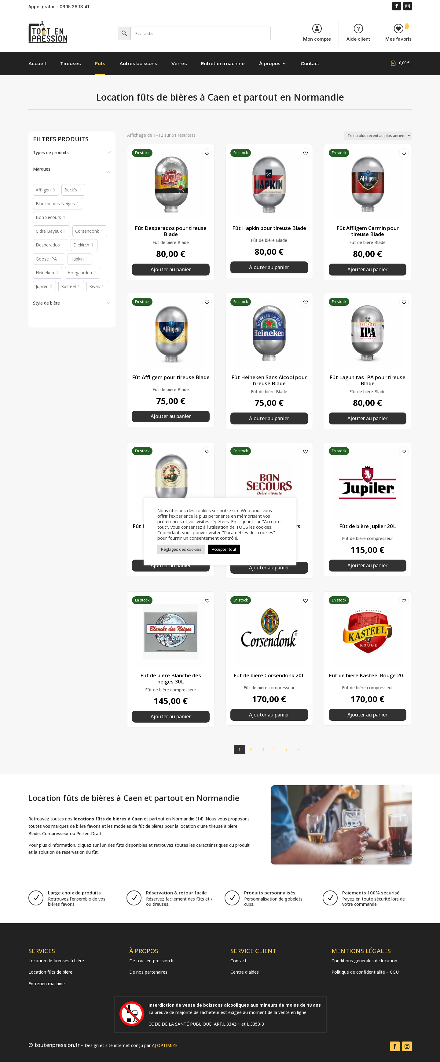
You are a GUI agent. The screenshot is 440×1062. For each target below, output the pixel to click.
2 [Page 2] (251, 749)
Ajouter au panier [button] (171, 269)
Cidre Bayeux (49, 231)
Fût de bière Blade (170, 242)
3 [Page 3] (263, 749)
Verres (179, 63)
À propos (269, 63)
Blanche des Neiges (55, 203)
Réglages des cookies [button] (181, 549)
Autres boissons (138, 63)
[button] (205, 151)
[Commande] (378, 135)
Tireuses (70, 63)
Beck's (70, 190)
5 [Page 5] (286, 749)
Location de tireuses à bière (56, 961)
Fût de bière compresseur (367, 538)
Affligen (43, 190)
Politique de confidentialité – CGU (365, 972)
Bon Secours (48, 217)
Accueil (37, 63)
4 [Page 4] (274, 749)
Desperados (48, 245)
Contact (310, 63)
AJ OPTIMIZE (165, 1045)
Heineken (45, 273)
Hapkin (77, 259)
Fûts (100, 63)
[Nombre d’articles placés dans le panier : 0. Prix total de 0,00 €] (399, 63)
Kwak (94, 286)
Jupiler (42, 286)
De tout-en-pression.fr (151, 961)
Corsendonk (87, 231)
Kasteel (68, 286)
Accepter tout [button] (224, 549)
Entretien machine (223, 63)
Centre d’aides (244, 972)
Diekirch (81, 245)
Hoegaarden (80, 273)
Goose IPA (46, 259)
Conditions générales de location (364, 961)
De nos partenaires (148, 972)
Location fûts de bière (50, 972)
